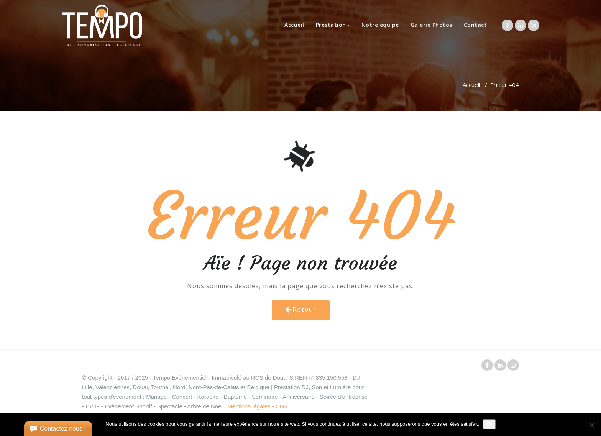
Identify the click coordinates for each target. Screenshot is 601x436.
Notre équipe (380, 24)
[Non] (591, 425)
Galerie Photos (431, 24)
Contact (475, 24)
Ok (489, 424)
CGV (282, 406)
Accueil (294, 24)
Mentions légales (249, 406)
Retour (304, 309)
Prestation (333, 24)
